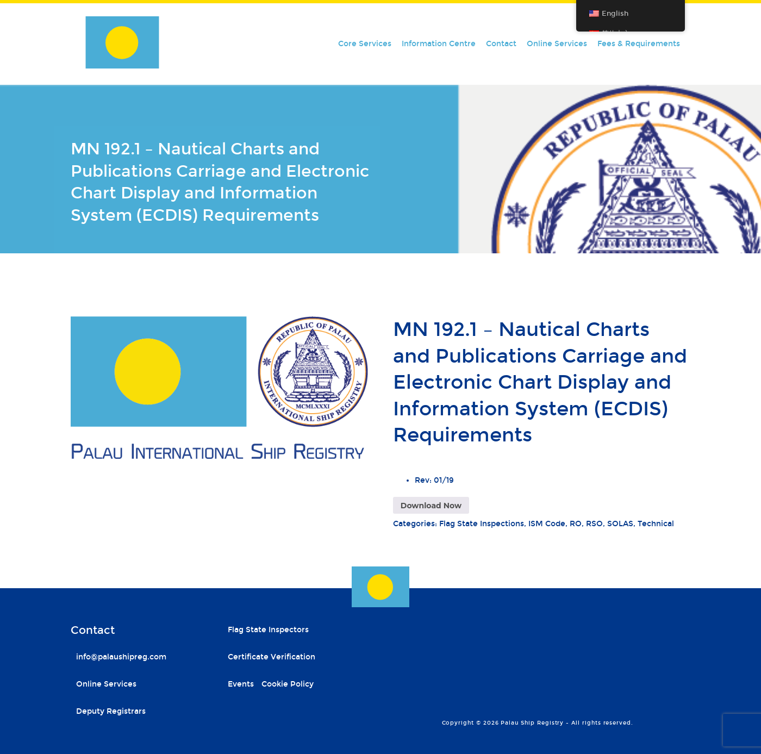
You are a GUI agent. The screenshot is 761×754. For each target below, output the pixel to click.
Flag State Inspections (481, 523)
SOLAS (620, 523)
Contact (501, 43)
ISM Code (546, 523)
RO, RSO (586, 523)
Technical (656, 523)
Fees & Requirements (638, 43)
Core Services (364, 43)
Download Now (431, 505)
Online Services (557, 43)
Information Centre (439, 43)
